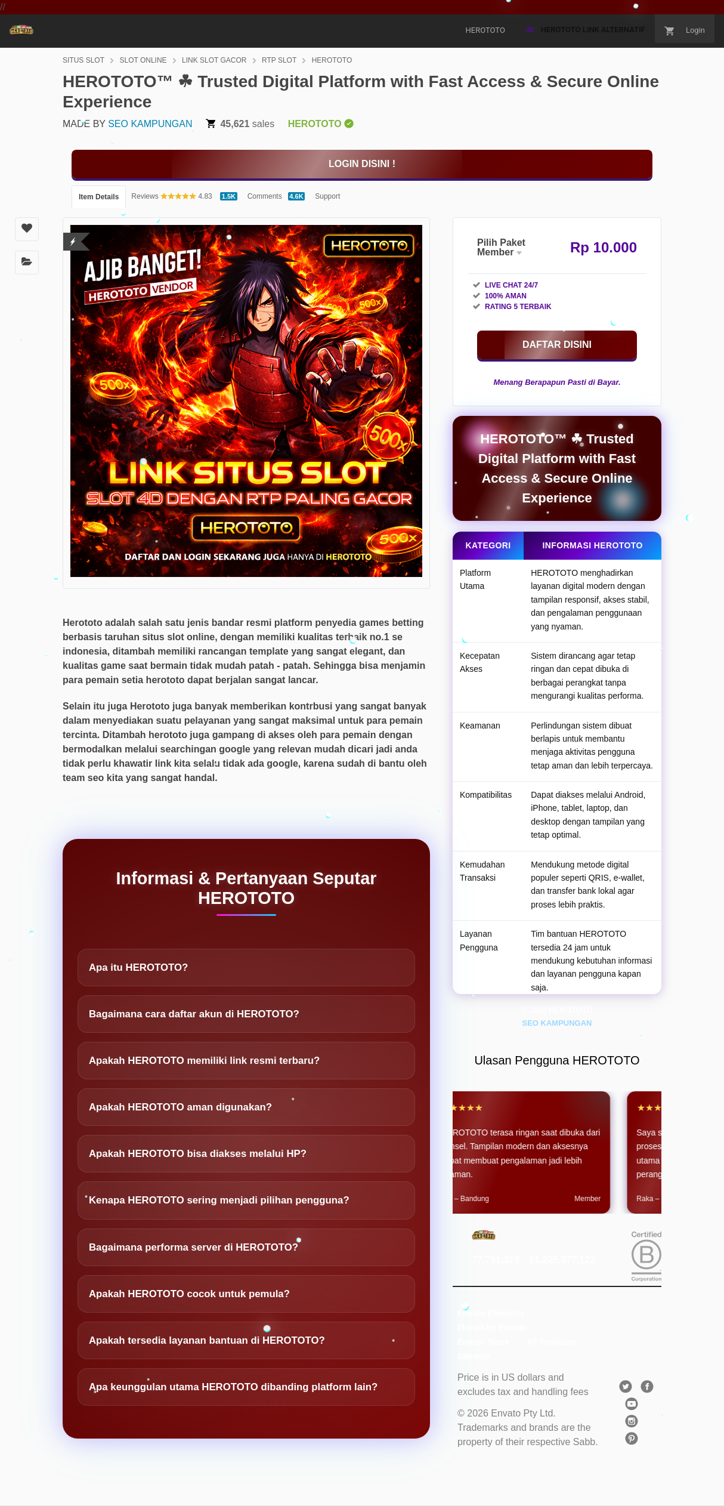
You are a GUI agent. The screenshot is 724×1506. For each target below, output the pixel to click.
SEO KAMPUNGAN (150, 124)
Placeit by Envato (492, 1327)
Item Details (99, 197)
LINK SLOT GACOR (214, 60)
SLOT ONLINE (142, 60)
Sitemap (473, 1356)
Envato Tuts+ (483, 1342)
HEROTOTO (332, 60)
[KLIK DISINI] (362, 164)
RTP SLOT (279, 60)
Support (327, 196)
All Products (551, 1342)
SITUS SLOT (83, 60)
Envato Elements (491, 1313)
